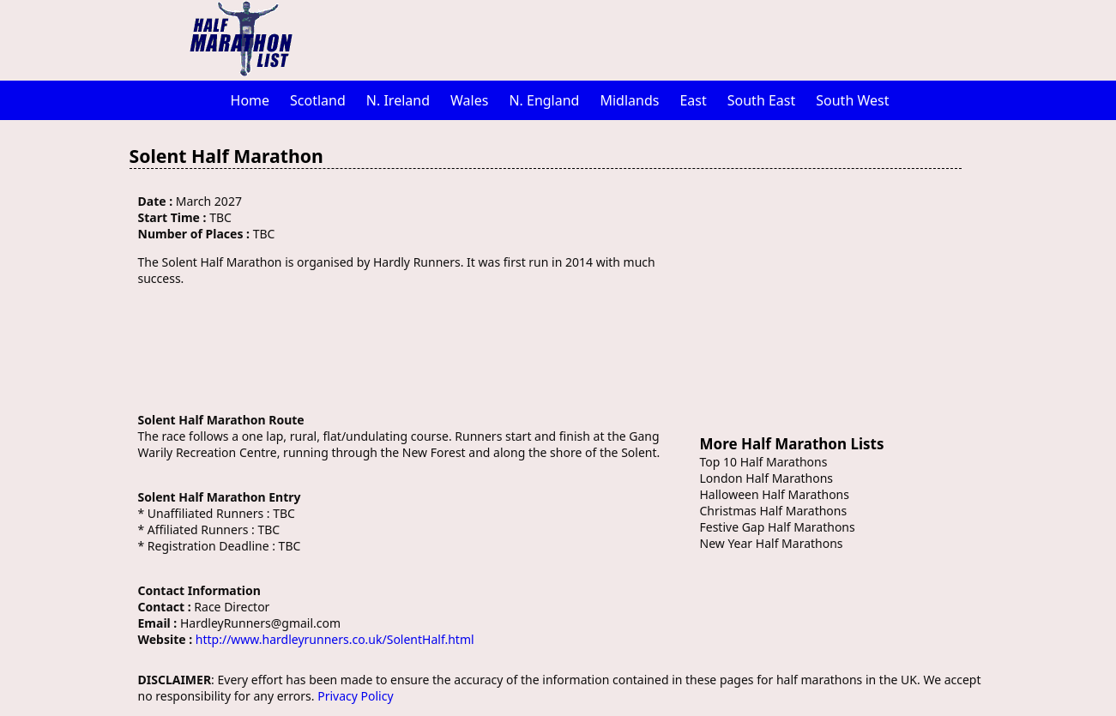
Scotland (318, 100)
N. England (544, 100)
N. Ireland (398, 100)
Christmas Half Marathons (774, 510)
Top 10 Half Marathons (764, 462)
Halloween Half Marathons (774, 494)
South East (761, 100)
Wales (469, 100)
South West (852, 100)
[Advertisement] (648, 38)
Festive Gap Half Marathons (777, 527)
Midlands (629, 100)
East (692, 100)
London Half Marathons (767, 478)
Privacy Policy (355, 696)
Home (250, 100)
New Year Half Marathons (771, 543)
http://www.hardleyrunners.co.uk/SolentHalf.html (335, 639)
